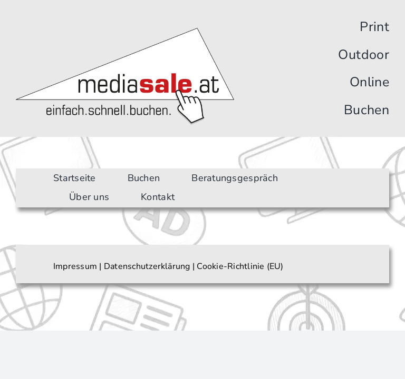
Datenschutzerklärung (147, 266)
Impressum (75, 266)
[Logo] (125, 32)
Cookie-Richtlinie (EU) (240, 266)
